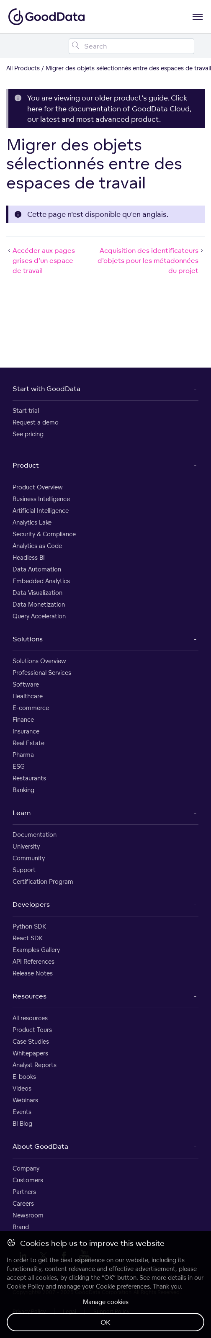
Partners (24, 1191)
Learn (22, 812)
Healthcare (28, 696)
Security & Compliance (44, 534)
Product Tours (32, 1029)
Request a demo (36, 422)
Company (26, 1168)
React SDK (28, 938)
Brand (21, 1226)
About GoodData (40, 1146)
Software (26, 684)
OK (105, 1322)
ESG (19, 766)
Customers (28, 1180)
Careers (23, 1203)
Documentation (35, 834)
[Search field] (131, 46)
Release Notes (33, 973)
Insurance (26, 731)
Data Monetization (39, 604)
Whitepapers (30, 1053)
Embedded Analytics (41, 580)
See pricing (28, 433)
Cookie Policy (25, 1286)
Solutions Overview (39, 660)
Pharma (23, 754)
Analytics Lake (32, 522)
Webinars (25, 1100)
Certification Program (43, 881)
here (34, 108)
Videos (22, 1088)
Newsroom (28, 1215)
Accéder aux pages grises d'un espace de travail (40, 260)
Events (22, 1111)
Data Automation (37, 569)
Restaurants (29, 778)
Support (24, 869)
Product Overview (38, 487)
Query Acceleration (39, 616)
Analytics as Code (37, 545)
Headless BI (29, 557)
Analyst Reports (35, 1064)
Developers (31, 904)
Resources (29, 996)
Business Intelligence (41, 498)
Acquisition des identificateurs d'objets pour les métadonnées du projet (151, 260)
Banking (23, 789)
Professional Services (42, 672)
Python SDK (29, 926)
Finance (23, 719)
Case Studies (31, 1041)
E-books (24, 1076)
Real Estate (28, 742)
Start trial (26, 410)
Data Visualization (37, 592)
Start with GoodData (46, 388)
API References (33, 961)
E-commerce (31, 707)
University (26, 846)
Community (29, 858)
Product (26, 465)
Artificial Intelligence (41, 510)
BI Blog (22, 1123)
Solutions (28, 639)
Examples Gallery (36, 949)
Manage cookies (106, 1301)
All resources (30, 1018)
